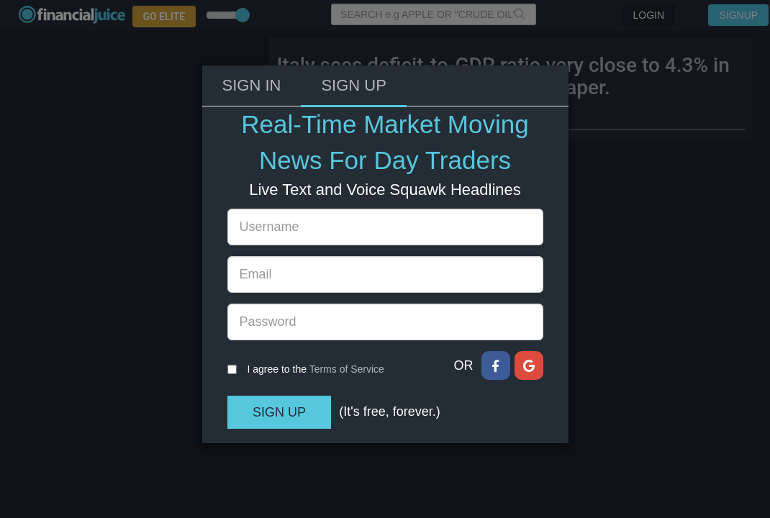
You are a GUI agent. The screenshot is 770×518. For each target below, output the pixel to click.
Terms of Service (346, 327)
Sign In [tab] (251, 44)
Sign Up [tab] (353, 44)
